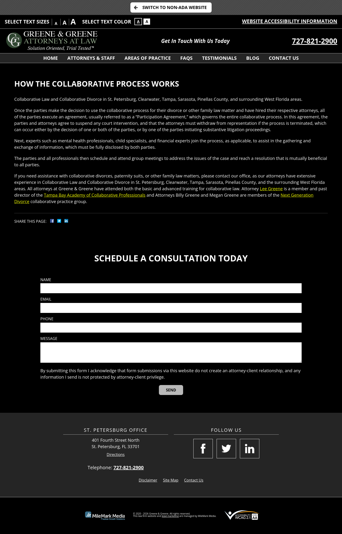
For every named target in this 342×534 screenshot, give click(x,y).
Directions (116, 454)
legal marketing (170, 516)
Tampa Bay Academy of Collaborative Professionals (95, 195)
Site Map (170, 480)
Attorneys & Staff (91, 58)
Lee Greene (271, 188)
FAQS (186, 58)
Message (48, 338)
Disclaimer (148, 480)
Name (45, 279)
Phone (46, 318)
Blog (252, 58)
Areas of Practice (147, 58)
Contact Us (284, 58)
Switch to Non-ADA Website (174, 7)
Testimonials (219, 58)
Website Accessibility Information (289, 21)
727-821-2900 (314, 41)
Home (50, 58)
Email (45, 299)
